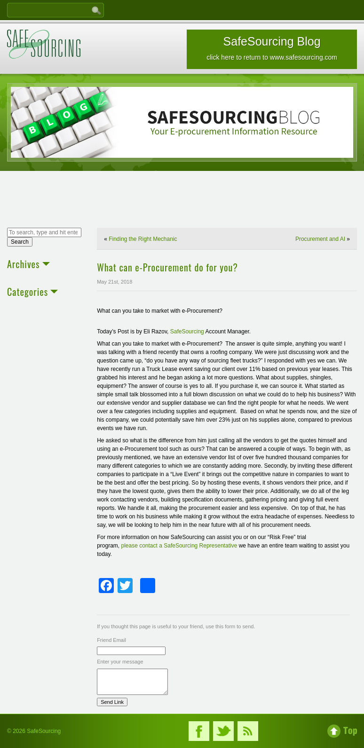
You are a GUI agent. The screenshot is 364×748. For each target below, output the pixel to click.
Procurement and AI (320, 239)
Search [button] (20, 242)
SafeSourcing (187, 331)
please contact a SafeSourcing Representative (179, 545)
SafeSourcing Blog (271, 48)
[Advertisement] (182, 200)
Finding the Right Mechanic (143, 239)
